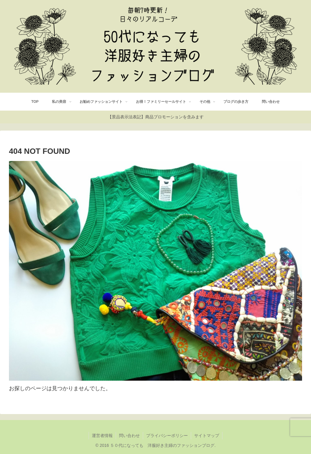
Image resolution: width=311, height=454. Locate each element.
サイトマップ (206, 435)
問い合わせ (129, 435)
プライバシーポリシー (167, 435)
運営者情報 (102, 435)
